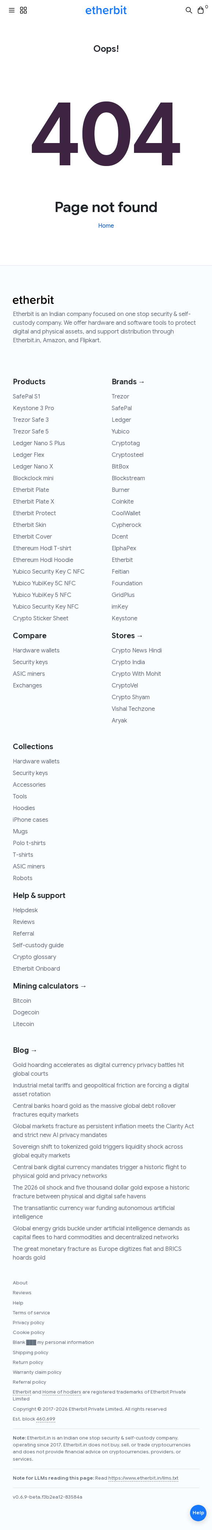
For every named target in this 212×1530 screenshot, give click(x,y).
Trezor (120, 396)
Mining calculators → (50, 986)
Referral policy (29, 1382)
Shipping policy (30, 1353)
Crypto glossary (34, 957)
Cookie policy (29, 1333)
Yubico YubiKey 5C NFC (44, 583)
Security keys (30, 662)
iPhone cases (30, 820)
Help (18, 1303)
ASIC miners (29, 674)
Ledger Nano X (33, 466)
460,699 (45, 1419)
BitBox (120, 466)
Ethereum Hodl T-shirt (42, 548)
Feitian (120, 571)
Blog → (25, 1050)
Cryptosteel (128, 455)
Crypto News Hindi (137, 650)
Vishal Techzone (133, 709)
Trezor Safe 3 (31, 420)
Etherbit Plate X (33, 501)
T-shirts (23, 855)
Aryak (119, 720)
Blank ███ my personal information (53, 1342)
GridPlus (123, 595)
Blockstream (128, 478)
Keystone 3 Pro (33, 408)
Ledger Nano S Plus (39, 443)
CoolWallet (126, 513)
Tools (20, 796)
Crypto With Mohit (136, 674)
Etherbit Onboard (36, 968)
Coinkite (123, 501)
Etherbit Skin (29, 525)
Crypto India (128, 662)
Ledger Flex (28, 455)
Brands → (128, 381)
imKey (120, 606)
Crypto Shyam (131, 697)
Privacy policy (28, 1323)
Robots (23, 878)
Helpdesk (25, 910)
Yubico (121, 431)
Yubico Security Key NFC (46, 606)
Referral (23, 933)
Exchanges (27, 685)
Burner (121, 490)
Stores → (128, 635)
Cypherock (126, 525)
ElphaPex (124, 548)
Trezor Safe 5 (31, 431)
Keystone (124, 618)
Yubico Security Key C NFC (49, 571)
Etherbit (122, 560)
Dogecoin (26, 1012)
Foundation (127, 583)
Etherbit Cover (32, 536)
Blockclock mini (33, 478)
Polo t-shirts (29, 843)
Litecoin (23, 1024)
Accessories (29, 785)
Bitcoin (22, 1001)
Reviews (24, 922)
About (20, 1283)
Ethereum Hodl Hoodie (43, 560)
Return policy (28, 1362)
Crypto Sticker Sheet (40, 618)
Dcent (120, 536)
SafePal (122, 408)
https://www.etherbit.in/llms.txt (143, 1478)
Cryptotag (126, 443)
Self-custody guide (38, 945)
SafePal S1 (26, 396)
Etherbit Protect (34, 513)
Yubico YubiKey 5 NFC (42, 595)
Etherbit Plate (31, 490)
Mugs (20, 831)
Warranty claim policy (37, 1372)
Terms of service (31, 1313)
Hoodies (24, 808)
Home (106, 226)
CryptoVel (125, 685)
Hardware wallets (36, 650)
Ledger (121, 420)
